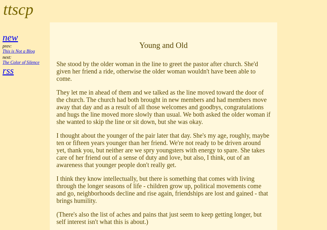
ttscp (18, 9)
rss (8, 70)
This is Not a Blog (19, 51)
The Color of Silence (21, 62)
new (10, 37)
